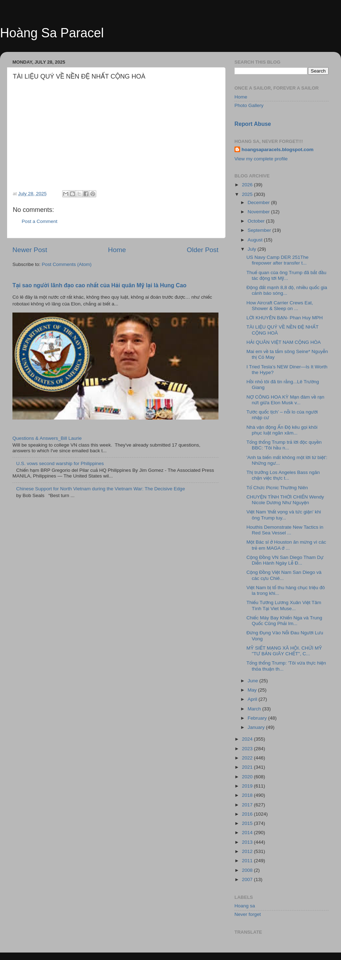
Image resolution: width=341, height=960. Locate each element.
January (257, 727)
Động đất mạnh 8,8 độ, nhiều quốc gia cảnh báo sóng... (287, 290)
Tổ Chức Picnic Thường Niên (277, 487)
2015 (248, 823)
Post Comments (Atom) (67, 264)
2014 (248, 832)
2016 (248, 814)
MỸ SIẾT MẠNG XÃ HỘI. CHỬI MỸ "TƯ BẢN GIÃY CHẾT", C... (284, 650)
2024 (248, 739)
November (259, 211)
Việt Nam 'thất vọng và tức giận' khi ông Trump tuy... (284, 514)
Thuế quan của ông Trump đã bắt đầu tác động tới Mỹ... (286, 275)
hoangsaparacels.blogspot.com (278, 149)
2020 (248, 776)
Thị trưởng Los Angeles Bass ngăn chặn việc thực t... (283, 475)
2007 (248, 879)
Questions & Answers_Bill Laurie (47, 438)
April (253, 699)
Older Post (202, 250)
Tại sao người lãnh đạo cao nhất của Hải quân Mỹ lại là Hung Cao (99, 285)
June (253, 680)
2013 (248, 842)
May (253, 690)
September (260, 230)
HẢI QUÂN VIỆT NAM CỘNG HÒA (284, 342)
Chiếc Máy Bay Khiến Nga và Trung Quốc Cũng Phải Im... (284, 620)
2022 (248, 758)
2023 (248, 748)
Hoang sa (244, 905)
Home (117, 250)
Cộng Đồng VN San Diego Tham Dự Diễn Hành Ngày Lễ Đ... (285, 560)
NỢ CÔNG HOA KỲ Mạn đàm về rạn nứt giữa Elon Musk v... (285, 399)
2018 (248, 795)
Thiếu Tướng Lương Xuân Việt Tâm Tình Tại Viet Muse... (284, 605)
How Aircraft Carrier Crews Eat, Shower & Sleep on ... (280, 305)
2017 (248, 804)
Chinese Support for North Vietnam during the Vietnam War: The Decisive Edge (100, 488)
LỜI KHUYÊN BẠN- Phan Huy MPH (285, 317)
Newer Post (29, 250)
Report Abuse (252, 124)
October (257, 221)
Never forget (247, 914)
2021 (248, 767)
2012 (248, 851)
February (258, 718)
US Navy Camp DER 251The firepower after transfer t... (278, 260)
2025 (248, 194)
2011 (248, 860)
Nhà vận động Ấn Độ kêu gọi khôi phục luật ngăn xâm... (282, 430)
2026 (248, 184)
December (259, 202)
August (256, 239)
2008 (248, 870)
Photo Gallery (249, 105)
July (253, 249)
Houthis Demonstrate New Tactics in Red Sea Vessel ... (285, 529)
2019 (248, 786)
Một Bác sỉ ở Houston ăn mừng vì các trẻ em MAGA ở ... (286, 544)
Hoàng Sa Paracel (52, 33)
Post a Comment (40, 221)
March (255, 708)
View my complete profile (261, 158)
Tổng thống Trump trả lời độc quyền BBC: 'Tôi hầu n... (284, 444)
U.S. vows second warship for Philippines (60, 463)
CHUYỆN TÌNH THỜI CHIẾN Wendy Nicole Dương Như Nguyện (285, 499)
